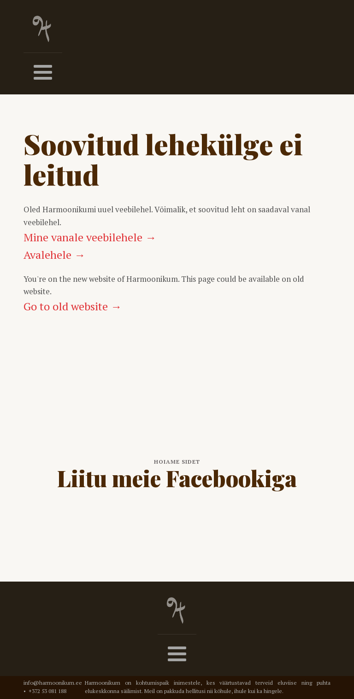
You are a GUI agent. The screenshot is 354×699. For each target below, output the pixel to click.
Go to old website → (73, 306)
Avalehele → (54, 254)
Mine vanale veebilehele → (90, 237)
